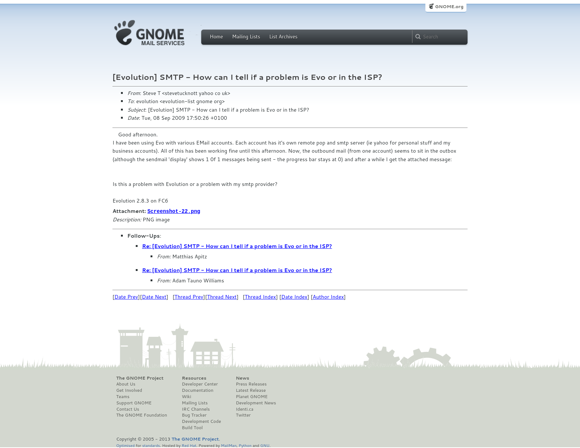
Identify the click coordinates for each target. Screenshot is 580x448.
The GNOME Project (139, 378)
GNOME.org (449, 6)
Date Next (154, 296)
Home (216, 36)
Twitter (243, 415)
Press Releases (251, 384)
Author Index (328, 296)
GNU (265, 445)
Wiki (186, 396)
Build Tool (192, 427)
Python (245, 445)
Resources (194, 378)
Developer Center (200, 384)
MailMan (228, 445)
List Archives (283, 36)
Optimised (125, 445)
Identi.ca (244, 409)
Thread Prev (189, 296)
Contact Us (127, 409)
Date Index (294, 296)
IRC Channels (196, 409)
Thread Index (260, 296)
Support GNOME (134, 402)
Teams (122, 396)
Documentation (197, 390)
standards (151, 445)
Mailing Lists (246, 36)
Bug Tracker (194, 415)
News (242, 378)
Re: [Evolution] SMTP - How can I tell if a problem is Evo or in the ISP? (237, 246)
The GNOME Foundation (141, 415)
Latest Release (251, 390)
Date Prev (126, 296)
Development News (256, 402)
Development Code (201, 421)
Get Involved (129, 390)
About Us (125, 384)
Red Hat (189, 445)
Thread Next (222, 296)
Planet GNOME (251, 396)
